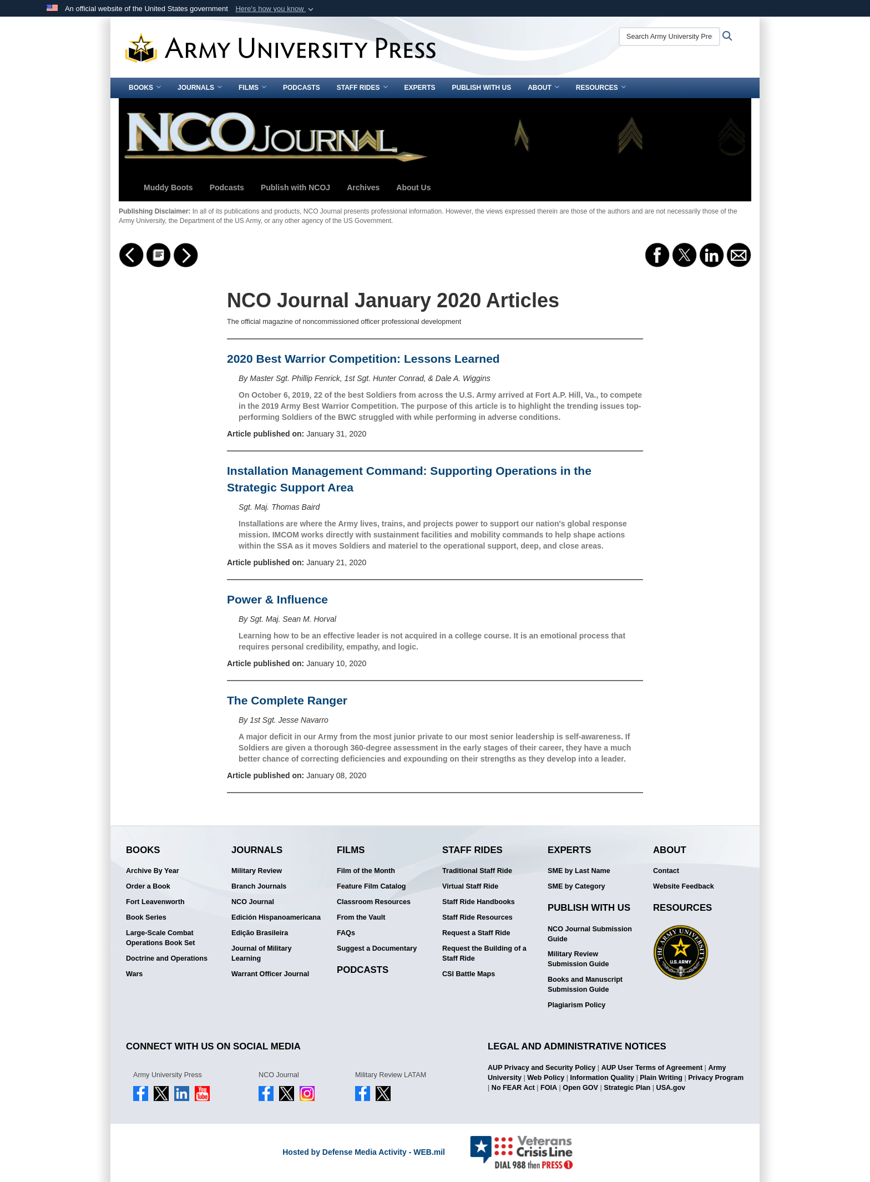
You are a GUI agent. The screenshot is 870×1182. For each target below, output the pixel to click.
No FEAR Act (513, 1088)
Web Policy (545, 1078)
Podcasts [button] (227, 187)
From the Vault (361, 917)
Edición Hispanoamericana (276, 917)
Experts (420, 88)
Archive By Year (152, 871)
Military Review (256, 871)
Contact (666, 871)
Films (252, 88)
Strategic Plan (627, 1088)
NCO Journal (252, 902)
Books (145, 88)
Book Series (146, 917)
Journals (200, 88)
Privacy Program (715, 1078)
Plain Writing (661, 1078)
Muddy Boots (168, 187)
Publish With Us (482, 88)
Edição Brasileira (259, 933)
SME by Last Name (579, 871)
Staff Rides (362, 88)
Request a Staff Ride (476, 933)
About (543, 88)
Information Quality (602, 1078)
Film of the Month (366, 871)
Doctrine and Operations (167, 958)
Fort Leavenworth (155, 902)
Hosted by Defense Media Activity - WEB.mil (363, 1152)
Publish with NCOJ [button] (295, 187)
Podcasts (301, 88)
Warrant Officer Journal (270, 974)
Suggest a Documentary (377, 948)
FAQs (346, 933)
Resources (601, 88)
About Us (413, 187)
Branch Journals (258, 886)
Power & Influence (277, 599)
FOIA (548, 1088)
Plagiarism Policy (576, 1005)
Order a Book (148, 886)
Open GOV (580, 1088)
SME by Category (576, 886)
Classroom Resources (374, 902)
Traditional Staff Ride (477, 871)
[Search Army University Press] (669, 36)
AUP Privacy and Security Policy (541, 1068)
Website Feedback (683, 886)
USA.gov (670, 1088)
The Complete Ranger (287, 700)
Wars (134, 974)
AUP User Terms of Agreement (651, 1068)
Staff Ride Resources (477, 917)
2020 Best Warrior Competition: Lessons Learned (363, 358)
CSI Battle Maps (468, 974)
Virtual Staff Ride (470, 886)
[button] (275, 8)
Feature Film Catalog (371, 886)
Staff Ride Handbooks (478, 902)
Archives (363, 187)
